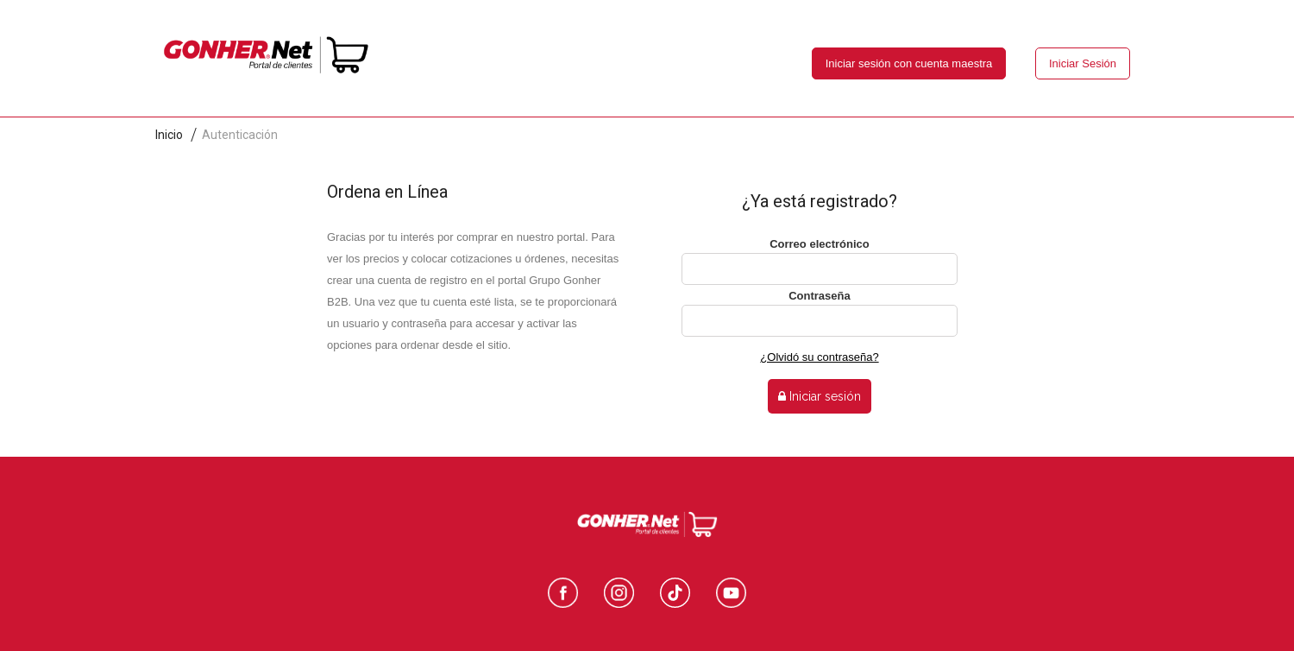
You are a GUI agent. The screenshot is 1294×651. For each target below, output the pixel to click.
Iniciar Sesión (1082, 63)
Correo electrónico (819, 243)
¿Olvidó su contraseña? (819, 357)
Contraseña (819, 295)
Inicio (169, 135)
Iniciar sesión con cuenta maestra (909, 63)
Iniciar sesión (819, 396)
